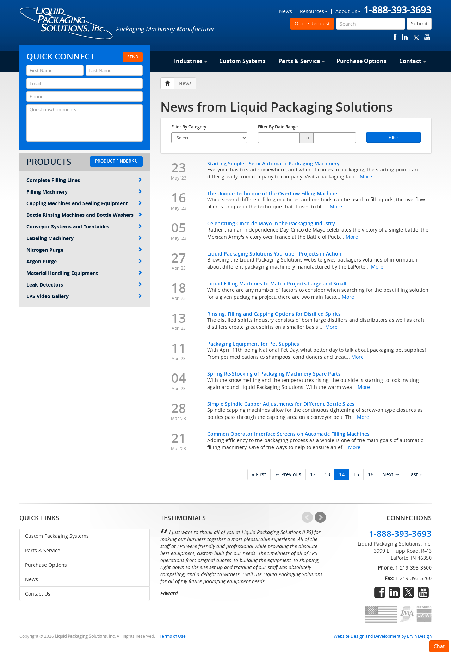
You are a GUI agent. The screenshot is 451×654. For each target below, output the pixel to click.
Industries (190, 61)
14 (342, 474)
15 (356, 474)
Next (320, 517)
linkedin (405, 37)
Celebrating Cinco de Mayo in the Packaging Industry (271, 223)
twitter (416, 37)
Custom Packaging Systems (57, 536)
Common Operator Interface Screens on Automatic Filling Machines (288, 433)
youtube (427, 37)
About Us (348, 11)
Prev (307, 517)
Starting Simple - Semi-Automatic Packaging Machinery (273, 163)
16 (370, 474)
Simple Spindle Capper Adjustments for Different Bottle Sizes (280, 404)
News (285, 11)
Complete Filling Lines (84, 180)
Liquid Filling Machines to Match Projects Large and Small (276, 283)
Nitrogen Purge (84, 249)
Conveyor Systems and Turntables (84, 226)
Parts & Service (301, 61)
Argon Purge (84, 261)
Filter (394, 137)
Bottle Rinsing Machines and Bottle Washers (84, 215)
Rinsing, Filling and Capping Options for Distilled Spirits (274, 313)
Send (132, 57)
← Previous (288, 474)
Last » (415, 474)
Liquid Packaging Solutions (66, 23)
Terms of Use (173, 636)
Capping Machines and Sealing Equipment (84, 203)
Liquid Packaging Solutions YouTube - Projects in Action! (275, 253)
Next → (391, 474)
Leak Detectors (84, 284)
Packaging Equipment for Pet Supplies (253, 343)
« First (259, 474)
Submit (419, 23)
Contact (412, 61)
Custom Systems (242, 61)
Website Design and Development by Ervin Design (383, 636)
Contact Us (37, 593)
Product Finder (116, 161)
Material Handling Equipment (84, 273)
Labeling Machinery (84, 238)
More (366, 176)
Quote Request (312, 23)
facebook (395, 37)
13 (327, 474)
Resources (314, 11)
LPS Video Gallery (84, 296)
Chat (439, 646)
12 (313, 474)
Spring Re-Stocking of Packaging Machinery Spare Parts (274, 373)
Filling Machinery (84, 191)
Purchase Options (361, 61)
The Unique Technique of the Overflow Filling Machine (272, 193)
